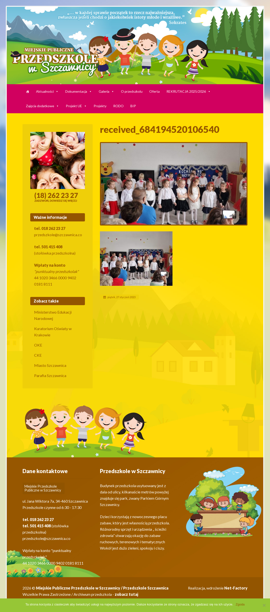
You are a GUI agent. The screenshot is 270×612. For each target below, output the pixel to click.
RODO (118, 106)
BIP (133, 106)
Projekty (100, 106)
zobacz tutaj (126, 594)
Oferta (154, 91)
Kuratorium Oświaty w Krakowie (53, 331)
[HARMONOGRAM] (27, 91)
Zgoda (240, 604)
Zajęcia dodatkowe (42, 106)
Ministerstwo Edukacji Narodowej (53, 315)
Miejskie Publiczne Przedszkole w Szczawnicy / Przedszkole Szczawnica (102, 588)
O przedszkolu (131, 91)
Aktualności (47, 91)
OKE (38, 345)
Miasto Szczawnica (50, 365)
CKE (38, 355)
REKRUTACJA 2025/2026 (188, 91)
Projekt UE (76, 106)
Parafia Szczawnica (50, 375)
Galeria (106, 91)
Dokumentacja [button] (78, 91)
